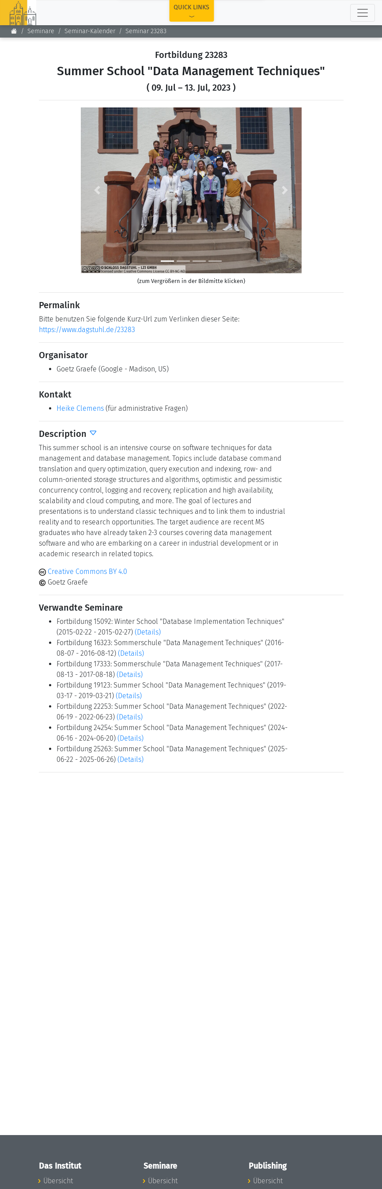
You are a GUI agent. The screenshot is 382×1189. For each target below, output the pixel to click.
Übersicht (58, 1181)
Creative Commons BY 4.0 (83, 571)
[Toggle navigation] (362, 13)
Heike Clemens (80, 408)
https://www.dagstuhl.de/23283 (87, 329)
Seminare (40, 31)
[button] (97, 190)
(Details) (148, 632)
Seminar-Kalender (89, 31)
